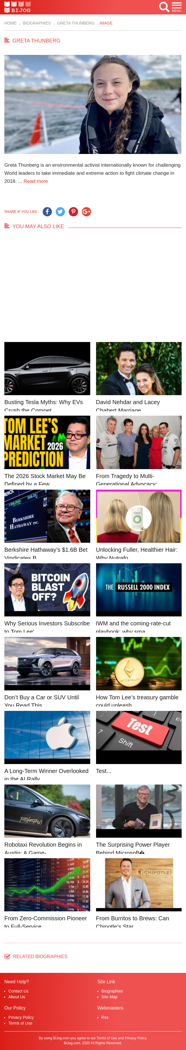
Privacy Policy (21, 1017)
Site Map (110, 997)
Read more (36, 181)
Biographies (36, 23)
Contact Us (18, 991)
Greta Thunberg (75, 23)
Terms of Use (20, 1023)
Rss (105, 1017)
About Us (16, 997)
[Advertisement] (93, 289)
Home (10, 23)
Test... (103, 771)
